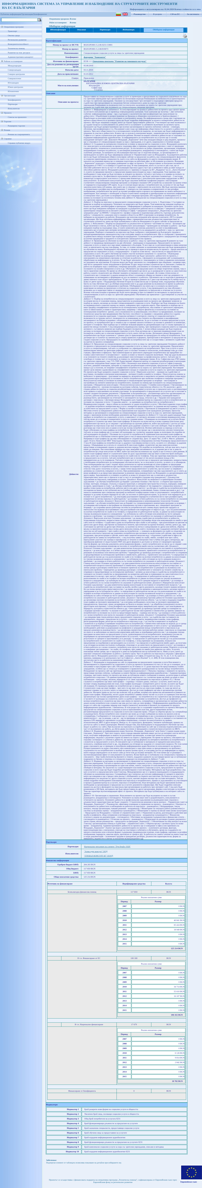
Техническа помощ (16, 48)
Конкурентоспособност (18, 44)
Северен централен (16, 74)
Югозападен (13, 83)
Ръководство (140, 14)
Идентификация (58, 30)
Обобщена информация (163, 30)
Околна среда (14, 35)
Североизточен (14, 78)
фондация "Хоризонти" (95, 57)
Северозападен (14, 70)
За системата (193, 14)
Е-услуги (157, 14)
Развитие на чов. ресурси (19, 53)
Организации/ (27, 14)
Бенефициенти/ (40, 14)
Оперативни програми (14, 27)
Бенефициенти (14, 100)
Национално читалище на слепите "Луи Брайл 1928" (107, 846)
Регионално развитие (17, 40)
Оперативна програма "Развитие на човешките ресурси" (119, 61)
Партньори (12, 104)
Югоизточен (13, 91)
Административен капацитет (20, 57)
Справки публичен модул (19, 143)
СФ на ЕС (175, 14)
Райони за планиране (13, 61)
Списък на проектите (17, 117)
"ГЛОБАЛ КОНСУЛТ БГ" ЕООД (98, 856)
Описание (81, 30)
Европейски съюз (188, 1182)
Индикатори (129, 30)
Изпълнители (14, 109)
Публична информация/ (10, 14)
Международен (14, 66)
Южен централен (15, 87)
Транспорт (12, 31)
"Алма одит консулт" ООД (95, 851)
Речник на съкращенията (19, 134)
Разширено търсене (16, 126)
